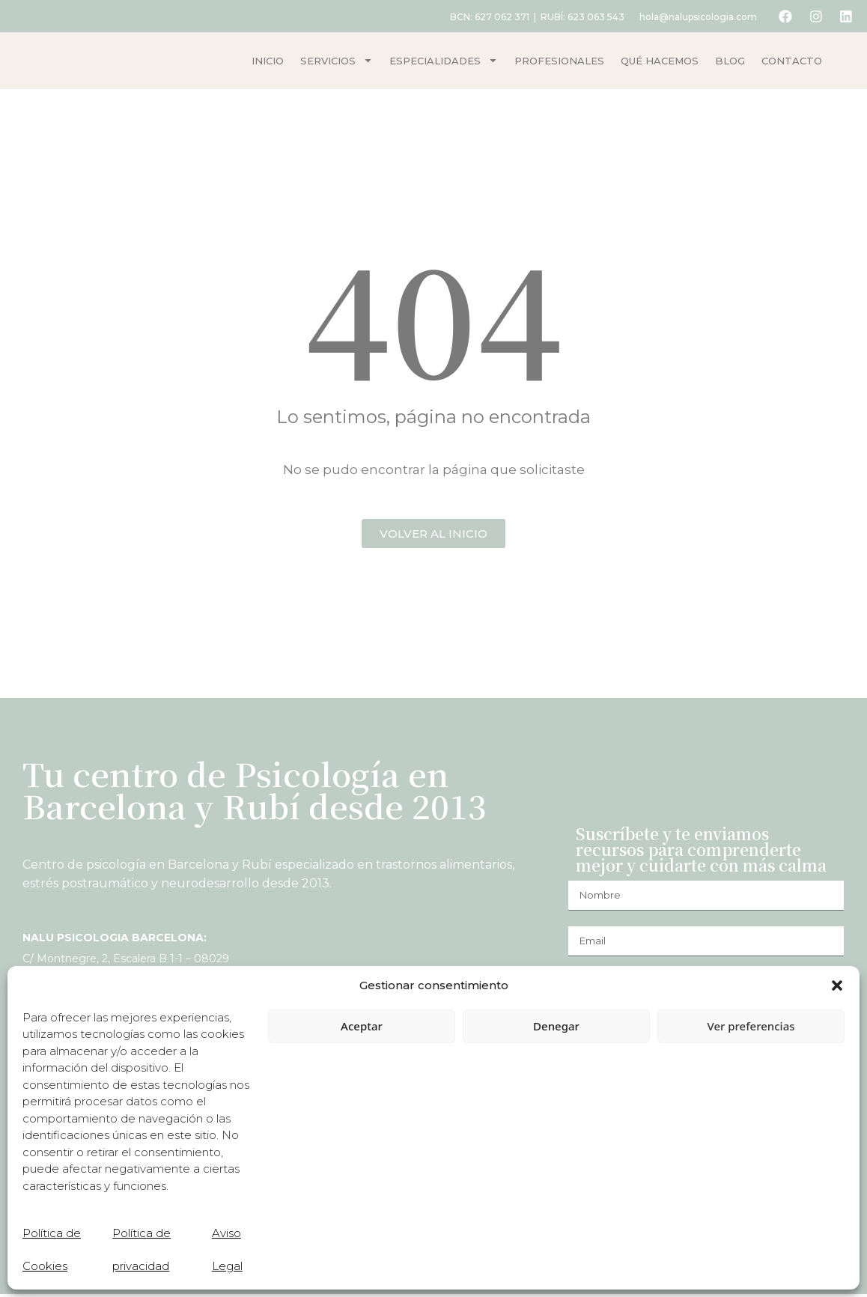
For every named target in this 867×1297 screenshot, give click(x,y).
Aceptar (362, 1025)
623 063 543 (590, 16)
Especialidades (443, 61)
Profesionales (559, 62)
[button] (837, 985)
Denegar (556, 1025)
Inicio (268, 62)
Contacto (791, 62)
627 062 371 (496, 16)
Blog (730, 62)
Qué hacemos (660, 62)
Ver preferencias (750, 1025)
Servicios (336, 61)
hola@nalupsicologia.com (693, 16)
